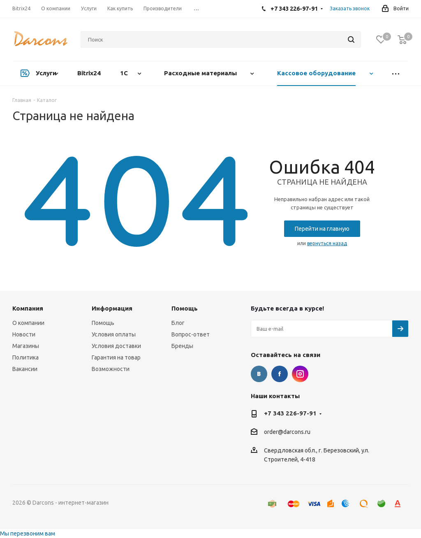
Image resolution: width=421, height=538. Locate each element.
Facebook (279, 374)
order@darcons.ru (287, 432)
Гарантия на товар (116, 357)
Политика (25, 357)
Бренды (182, 346)
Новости (23, 334)
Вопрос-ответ (190, 334)
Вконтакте (259, 374)
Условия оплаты (114, 334)
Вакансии (24, 369)
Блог (178, 323)
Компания (27, 308)
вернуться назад (327, 243)
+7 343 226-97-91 (290, 413)
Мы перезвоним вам (27, 533)
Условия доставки (116, 346)
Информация (112, 308)
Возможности (111, 369)
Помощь (103, 323)
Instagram (300, 374)
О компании (28, 323)
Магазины (25, 346)
